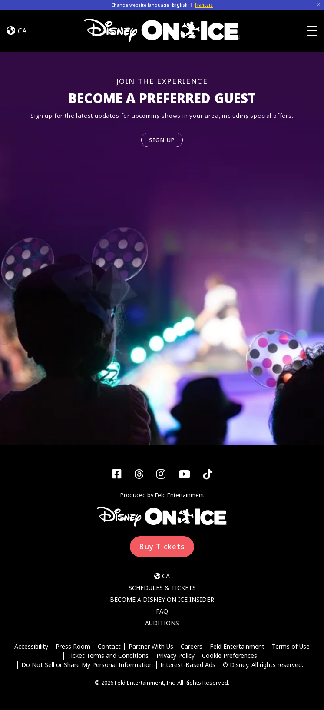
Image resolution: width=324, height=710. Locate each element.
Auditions (162, 623)
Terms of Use (291, 646)
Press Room (73, 646)
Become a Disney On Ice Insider (162, 599)
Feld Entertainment (237, 646)
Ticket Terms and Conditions (108, 656)
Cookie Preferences (229, 656)
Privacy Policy (175, 656)
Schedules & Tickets (162, 588)
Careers (191, 646)
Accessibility (31, 646)
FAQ (162, 611)
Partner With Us (151, 646)
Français (204, 5)
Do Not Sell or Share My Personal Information (87, 665)
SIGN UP (162, 140)
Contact (109, 646)
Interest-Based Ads (187, 665)
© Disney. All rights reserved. (263, 665)
